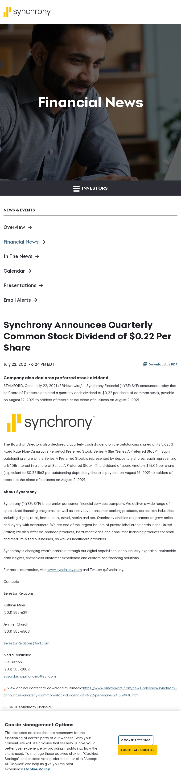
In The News (18, 256)
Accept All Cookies (137, 750)
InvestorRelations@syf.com (26, 643)
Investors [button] (90, 188)
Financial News (21, 242)
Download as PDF (160, 364)
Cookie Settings (136, 740)
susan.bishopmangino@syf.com (30, 676)
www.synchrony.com (64, 569)
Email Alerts (17, 300)
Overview (14, 227)
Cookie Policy (37, 769)
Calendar (14, 271)
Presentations (20, 285)
